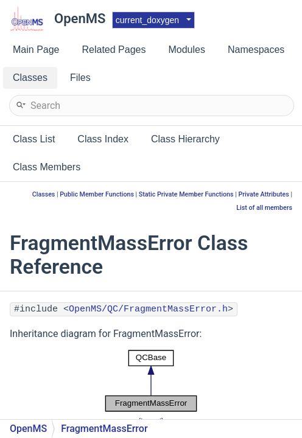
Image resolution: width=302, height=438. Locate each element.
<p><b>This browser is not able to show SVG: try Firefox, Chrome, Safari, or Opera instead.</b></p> (151, 381)
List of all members (264, 208)
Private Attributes (263, 194)
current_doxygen (147, 20)
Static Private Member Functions (186, 194)
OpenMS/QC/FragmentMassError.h (148, 309)
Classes (43, 194)
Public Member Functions (97, 194)
